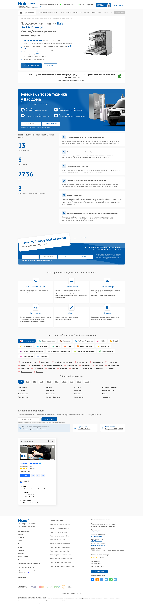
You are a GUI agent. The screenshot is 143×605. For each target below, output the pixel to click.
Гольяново (21, 390)
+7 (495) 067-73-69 (68, 4)
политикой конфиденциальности (44, 260)
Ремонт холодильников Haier (59, 528)
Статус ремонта (119, 12)
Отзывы (62, 12)
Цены (50, 12)
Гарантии (75, 12)
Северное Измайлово (53, 397)
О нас (56, 12)
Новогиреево (50, 394)
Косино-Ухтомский (108, 390)
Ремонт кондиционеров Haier (59, 536)
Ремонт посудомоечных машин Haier (62, 566)
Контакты (105, 12)
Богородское (22, 387)
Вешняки (49, 387)
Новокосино (78, 394)
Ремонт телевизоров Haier (58, 532)
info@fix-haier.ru (96, 541)
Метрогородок (23, 394)
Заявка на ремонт (96, 12)
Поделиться (92, 579)
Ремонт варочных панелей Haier (60, 555)
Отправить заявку (51, 124)
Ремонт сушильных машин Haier (60, 551)
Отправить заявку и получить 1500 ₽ (75, 257)
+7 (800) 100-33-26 (86, 4)
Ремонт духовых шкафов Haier (60, 547)
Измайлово (78, 390)
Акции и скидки (84, 12)
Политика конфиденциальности (71, 593)
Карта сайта (22, 577)
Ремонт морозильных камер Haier (61, 558)
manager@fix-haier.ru (98, 545)
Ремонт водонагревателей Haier (60, 543)
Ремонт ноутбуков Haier (57, 540)
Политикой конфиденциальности (57, 422)
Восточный (77, 387)
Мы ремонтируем (27, 13)
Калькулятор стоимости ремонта (29, 563)
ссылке (27, 572)
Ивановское (50, 390)
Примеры (21, 537)
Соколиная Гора (79, 397)
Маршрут (25, 476)
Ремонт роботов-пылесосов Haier (61, 562)
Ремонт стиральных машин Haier (60, 525)
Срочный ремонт (42, 12)
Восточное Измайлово (109, 387)
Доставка (68, 12)
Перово (104, 394)
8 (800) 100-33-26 (97, 536)
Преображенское (23, 397)
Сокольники (106, 397)
